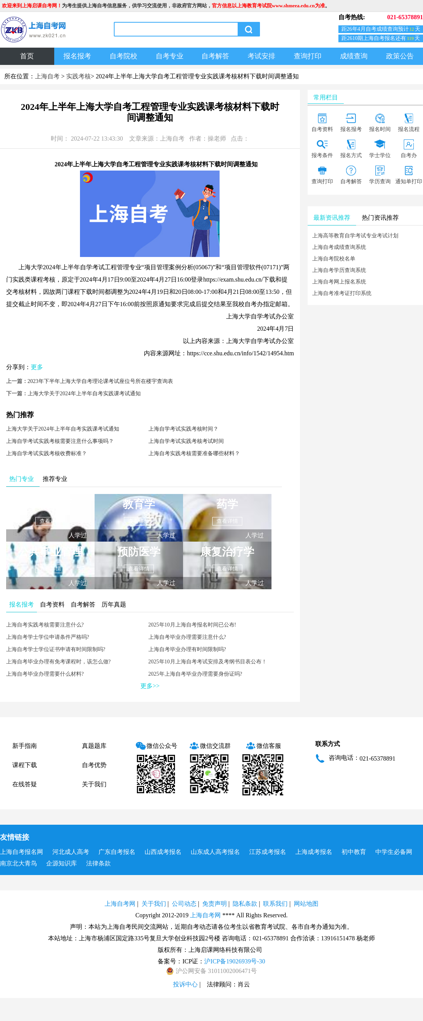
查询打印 (307, 56)
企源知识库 (61, 863)
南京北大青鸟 (18, 863)
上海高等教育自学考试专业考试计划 (355, 236)
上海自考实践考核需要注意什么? (45, 625)
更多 (37, 367)
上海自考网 (120, 903)
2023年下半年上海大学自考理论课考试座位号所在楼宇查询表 (100, 381)
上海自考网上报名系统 (339, 282)
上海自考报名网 (21, 852)
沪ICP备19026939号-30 (234, 961)
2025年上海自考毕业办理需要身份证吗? (195, 674)
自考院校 (123, 56)
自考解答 (215, 56)
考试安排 (261, 56)
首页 (27, 56)
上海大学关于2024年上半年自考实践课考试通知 (84, 393)
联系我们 (275, 903)
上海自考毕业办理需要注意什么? (187, 637)
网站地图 (306, 903)
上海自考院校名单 (333, 259)
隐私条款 (245, 903)
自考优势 (94, 765)
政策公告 (400, 56)
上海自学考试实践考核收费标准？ (46, 453)
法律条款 (98, 863)
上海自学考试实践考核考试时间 (186, 441)
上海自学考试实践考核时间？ (183, 429)
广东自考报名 (116, 852)
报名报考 (77, 56)
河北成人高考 (70, 852)
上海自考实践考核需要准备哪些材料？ (194, 453)
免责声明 (214, 903)
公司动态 (184, 903)
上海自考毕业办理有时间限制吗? (187, 649)
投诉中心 (185, 984)
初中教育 (353, 852)
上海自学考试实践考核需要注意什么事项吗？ (60, 441)
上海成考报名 (313, 852)
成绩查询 (354, 56)
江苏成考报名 (267, 852)
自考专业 (169, 56)
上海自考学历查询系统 (339, 270)
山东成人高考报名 (215, 852)
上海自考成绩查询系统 (339, 247)
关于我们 (94, 784)
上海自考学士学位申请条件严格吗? (47, 637)
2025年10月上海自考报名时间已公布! (192, 625)
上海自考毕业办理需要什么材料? (45, 674)
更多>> (150, 686)
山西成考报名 (163, 852)
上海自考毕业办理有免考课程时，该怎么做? (58, 662)
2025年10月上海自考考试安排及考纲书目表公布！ (207, 662)
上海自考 (47, 76)
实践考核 (78, 76)
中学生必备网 (393, 852)
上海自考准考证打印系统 (341, 293)
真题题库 (94, 746)
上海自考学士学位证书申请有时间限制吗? (55, 649)
